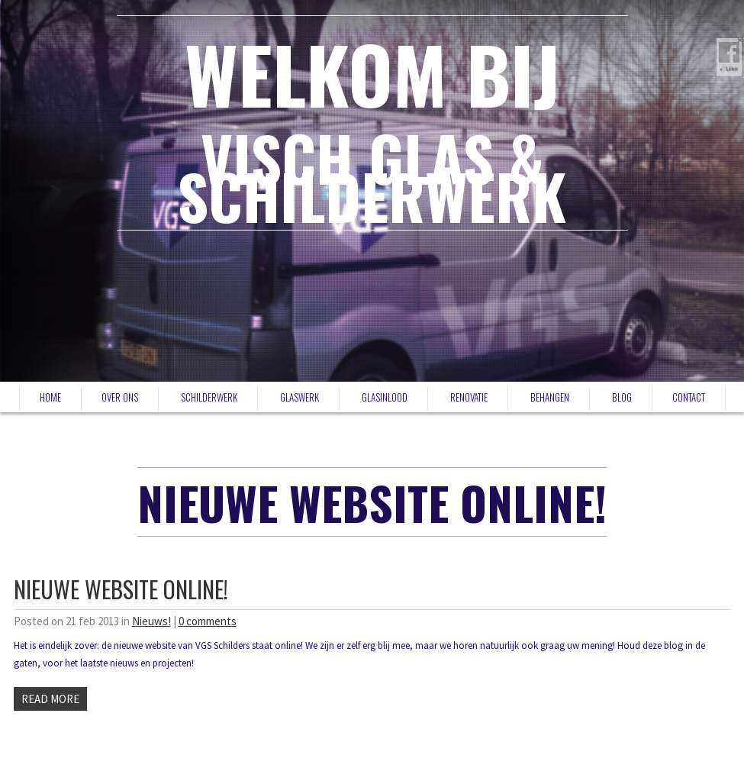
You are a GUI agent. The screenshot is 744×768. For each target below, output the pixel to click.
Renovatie (469, 397)
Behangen (549, 397)
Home (50, 397)
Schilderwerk (209, 397)
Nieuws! (151, 621)
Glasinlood (384, 397)
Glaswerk (299, 397)
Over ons (119, 397)
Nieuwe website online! (121, 589)
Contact (688, 397)
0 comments (208, 621)
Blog (622, 397)
